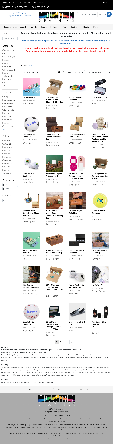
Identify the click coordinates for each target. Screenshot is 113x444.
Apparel (24, 27)
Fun (65, 27)
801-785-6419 (19, 13)
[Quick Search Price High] (102, 14)
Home (28, 389)
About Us (56, 389)
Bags (44, 27)
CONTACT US (7, 7)
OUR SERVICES (20, 7)
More (96, 27)
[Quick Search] (82, 14)
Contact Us (84, 389)
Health (87, 27)
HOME (4, 2)
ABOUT (12, 2)
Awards (34, 27)
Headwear (75, 27)
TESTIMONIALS (26, 2)
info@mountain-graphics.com (19, 16)
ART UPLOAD (39, 2)
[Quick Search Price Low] (93, 14)
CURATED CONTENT (40, 7)
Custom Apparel (10, 27)
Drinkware (55, 27)
